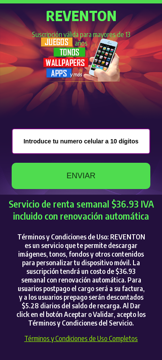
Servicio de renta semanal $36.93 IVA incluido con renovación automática (81, 210)
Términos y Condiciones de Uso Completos (81, 338)
